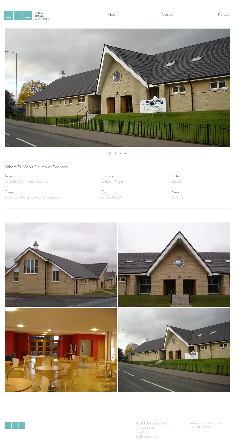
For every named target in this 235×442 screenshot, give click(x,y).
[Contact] (167, 14)
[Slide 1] (110, 153)
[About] (112, 14)
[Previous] (9, 87)
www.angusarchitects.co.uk (206, 423)
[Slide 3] (120, 153)
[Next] (226, 87)
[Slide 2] (115, 153)
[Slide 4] (125, 153)
